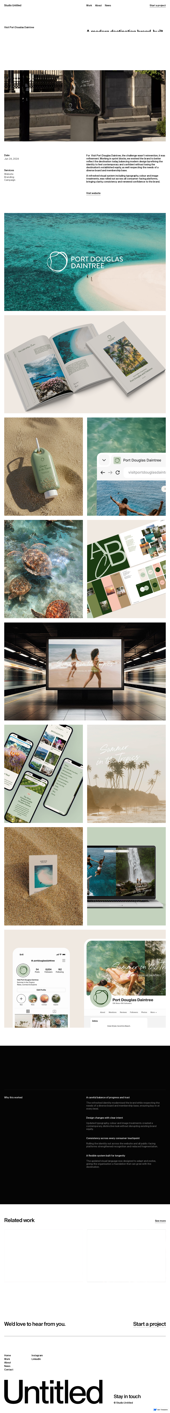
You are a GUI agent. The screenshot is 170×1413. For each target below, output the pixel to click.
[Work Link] (43, 1260)
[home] (12, 8)
